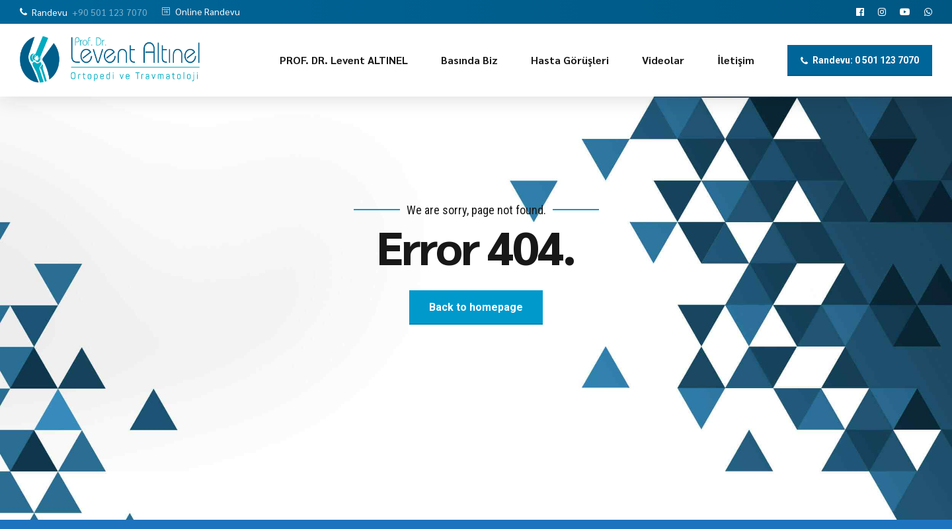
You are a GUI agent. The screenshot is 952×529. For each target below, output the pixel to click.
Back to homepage (476, 307)
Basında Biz (469, 60)
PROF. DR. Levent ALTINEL (344, 60)
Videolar (663, 60)
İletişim (735, 60)
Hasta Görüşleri (570, 60)
